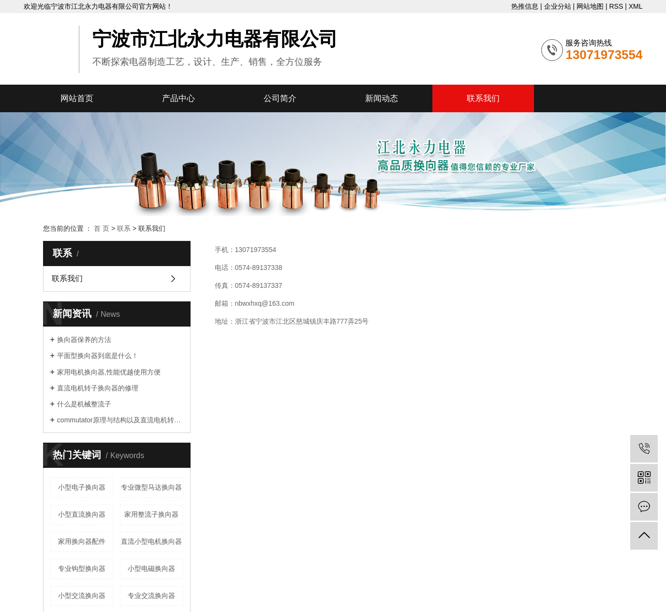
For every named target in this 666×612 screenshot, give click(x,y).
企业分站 (557, 6)
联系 (124, 228)
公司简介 (280, 98)
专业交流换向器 (151, 595)
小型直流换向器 (81, 514)
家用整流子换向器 (151, 514)
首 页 (101, 228)
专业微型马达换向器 (151, 487)
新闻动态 (381, 98)
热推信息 (524, 6)
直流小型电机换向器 (151, 541)
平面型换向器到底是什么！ (97, 355)
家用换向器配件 (81, 541)
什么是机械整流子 (84, 404)
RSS (616, 6)
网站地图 (590, 6)
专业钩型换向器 (81, 568)
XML (636, 6)
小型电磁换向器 (151, 568)
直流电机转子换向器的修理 (97, 388)
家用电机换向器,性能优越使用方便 (109, 372)
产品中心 (178, 98)
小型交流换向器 (81, 595)
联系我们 (483, 98)
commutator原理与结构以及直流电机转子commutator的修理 (120, 420)
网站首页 (76, 98)
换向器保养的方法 (84, 339)
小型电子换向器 (81, 487)
